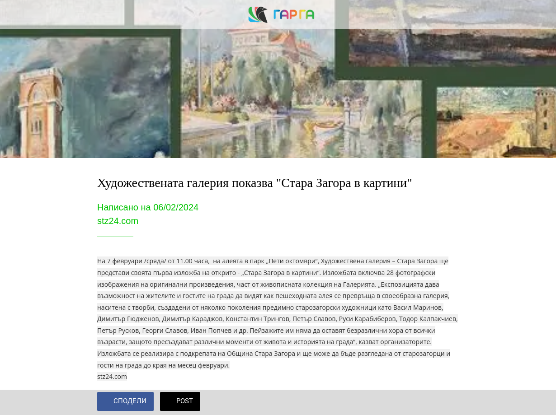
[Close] (14, 14)
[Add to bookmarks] (448, 402)
